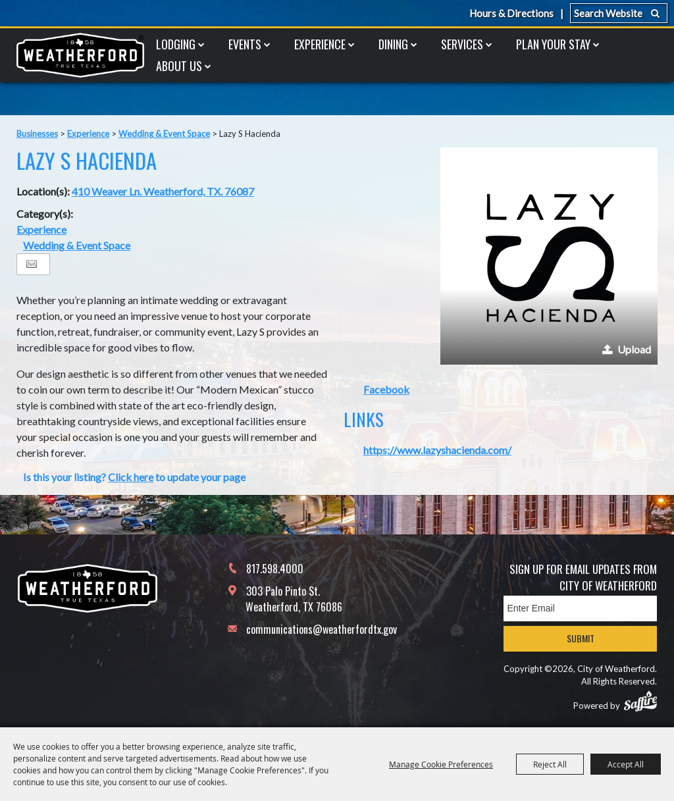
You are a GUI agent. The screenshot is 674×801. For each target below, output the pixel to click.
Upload (634, 349)
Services (462, 44)
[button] (549, 256)
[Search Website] (619, 13)
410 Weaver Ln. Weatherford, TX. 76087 (163, 191)
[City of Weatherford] (80, 55)
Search (655, 13)
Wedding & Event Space (164, 133)
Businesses (37, 133)
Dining (393, 44)
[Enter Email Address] (580, 608)
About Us (179, 65)
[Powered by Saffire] (640, 700)
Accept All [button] (626, 764)
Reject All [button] (550, 764)
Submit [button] (580, 638)
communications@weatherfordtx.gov (321, 629)
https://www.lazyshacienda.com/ (437, 450)
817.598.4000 (274, 569)
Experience (320, 44)
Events (244, 44)
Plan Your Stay (553, 44)
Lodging (175, 44)
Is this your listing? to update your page (134, 477)
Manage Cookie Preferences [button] (441, 764)
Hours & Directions (511, 13)
